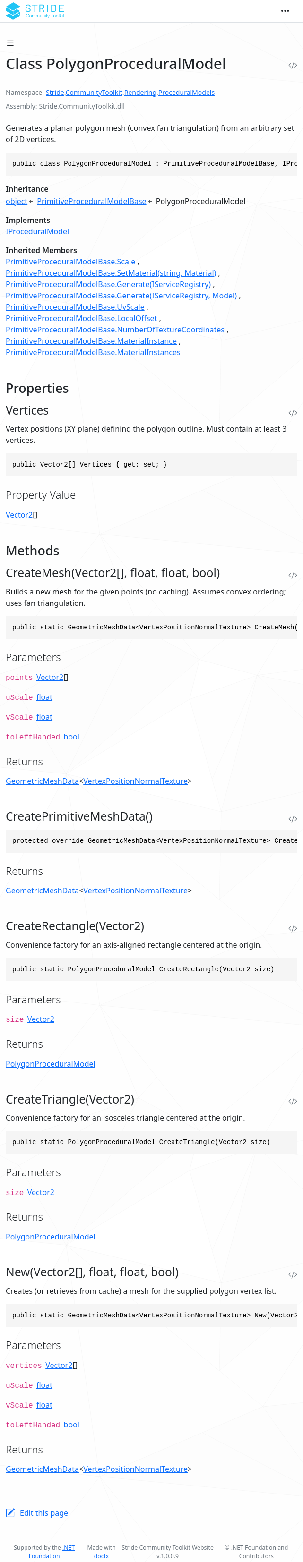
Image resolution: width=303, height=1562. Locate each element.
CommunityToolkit (94, 92)
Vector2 (19, 514)
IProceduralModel (37, 231)
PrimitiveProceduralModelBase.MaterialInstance (91, 341)
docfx (101, 1556)
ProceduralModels (186, 92)
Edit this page (44, 1513)
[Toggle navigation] (285, 11)
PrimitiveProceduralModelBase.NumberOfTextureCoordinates (115, 329)
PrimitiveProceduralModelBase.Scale (70, 261)
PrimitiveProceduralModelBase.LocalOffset (81, 318)
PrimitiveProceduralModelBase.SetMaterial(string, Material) (111, 273)
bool (71, 736)
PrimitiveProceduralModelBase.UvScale (75, 307)
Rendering (140, 92)
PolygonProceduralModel (50, 1064)
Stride (55, 92)
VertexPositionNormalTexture (135, 781)
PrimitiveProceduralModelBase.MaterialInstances (93, 352)
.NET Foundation (52, 1552)
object (16, 201)
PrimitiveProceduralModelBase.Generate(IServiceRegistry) (108, 284)
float (44, 697)
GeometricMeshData (42, 781)
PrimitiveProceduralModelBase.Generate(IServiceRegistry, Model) (121, 295)
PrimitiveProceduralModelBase (91, 201)
